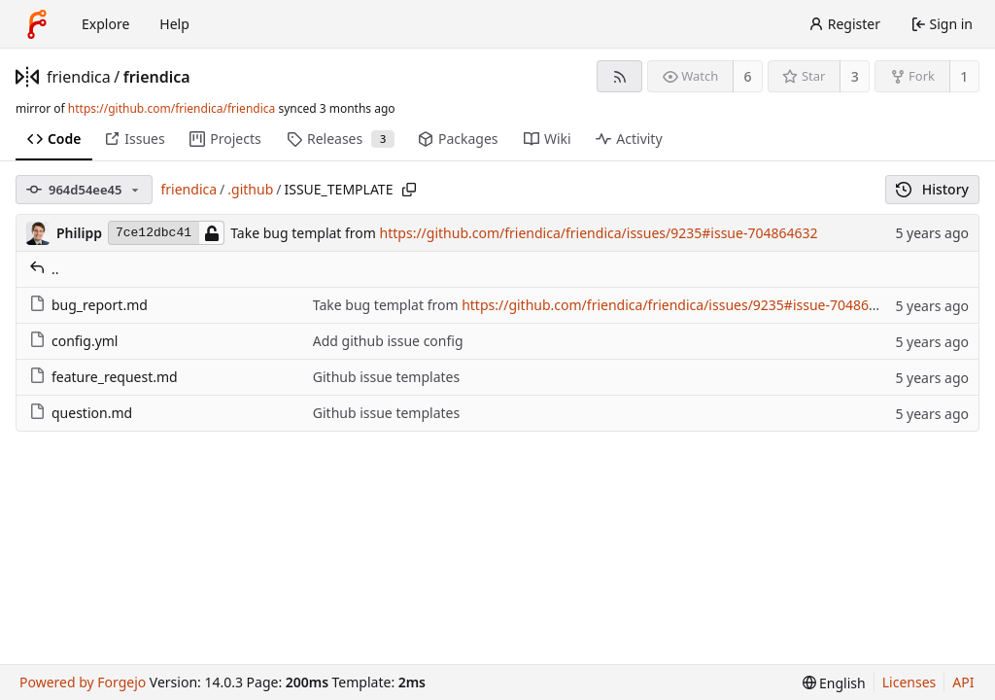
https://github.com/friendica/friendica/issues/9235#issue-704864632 (599, 233)
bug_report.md (88, 305)
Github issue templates (386, 377)
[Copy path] (409, 189)
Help (174, 24)
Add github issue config (388, 341)
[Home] (37, 24)
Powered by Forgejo (82, 682)
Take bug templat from (304, 233)
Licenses (909, 682)
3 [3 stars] (855, 76)
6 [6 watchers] (748, 76)
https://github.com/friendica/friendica (171, 108)
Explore (105, 24)
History (932, 189)
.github (250, 189)
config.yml (73, 341)
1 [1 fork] (964, 76)
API (963, 682)
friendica (79, 77)
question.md (80, 412)
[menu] (834, 683)
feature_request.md (103, 377)
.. (44, 269)
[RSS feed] (619, 76)
